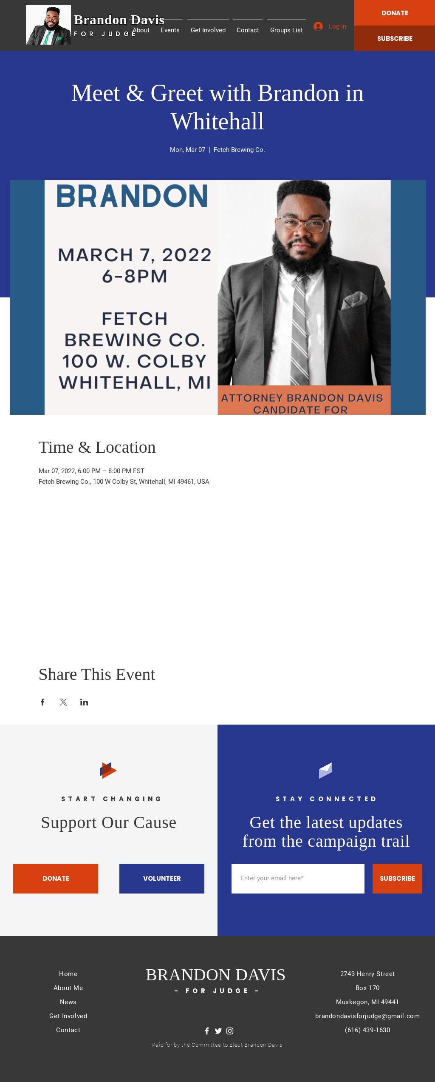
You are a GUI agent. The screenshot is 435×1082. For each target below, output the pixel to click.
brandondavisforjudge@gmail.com (367, 1016)
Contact (68, 1030)
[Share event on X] (63, 702)
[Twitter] (218, 1031)
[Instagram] (229, 1031)
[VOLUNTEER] (161, 879)
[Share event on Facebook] (43, 702)
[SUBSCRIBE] (394, 38)
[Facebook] (207, 1031)
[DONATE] (394, 13)
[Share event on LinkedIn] (84, 702)
